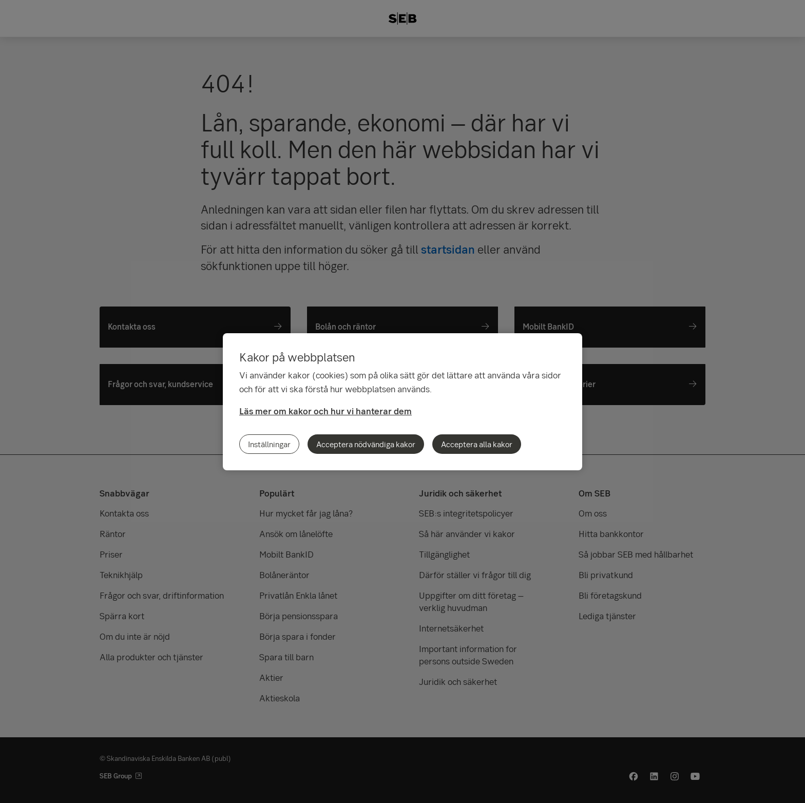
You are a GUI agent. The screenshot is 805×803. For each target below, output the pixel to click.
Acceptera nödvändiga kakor (365, 444)
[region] (402, 401)
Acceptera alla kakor (476, 444)
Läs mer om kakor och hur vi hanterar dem (325, 411)
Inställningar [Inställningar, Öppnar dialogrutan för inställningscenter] (269, 444)
